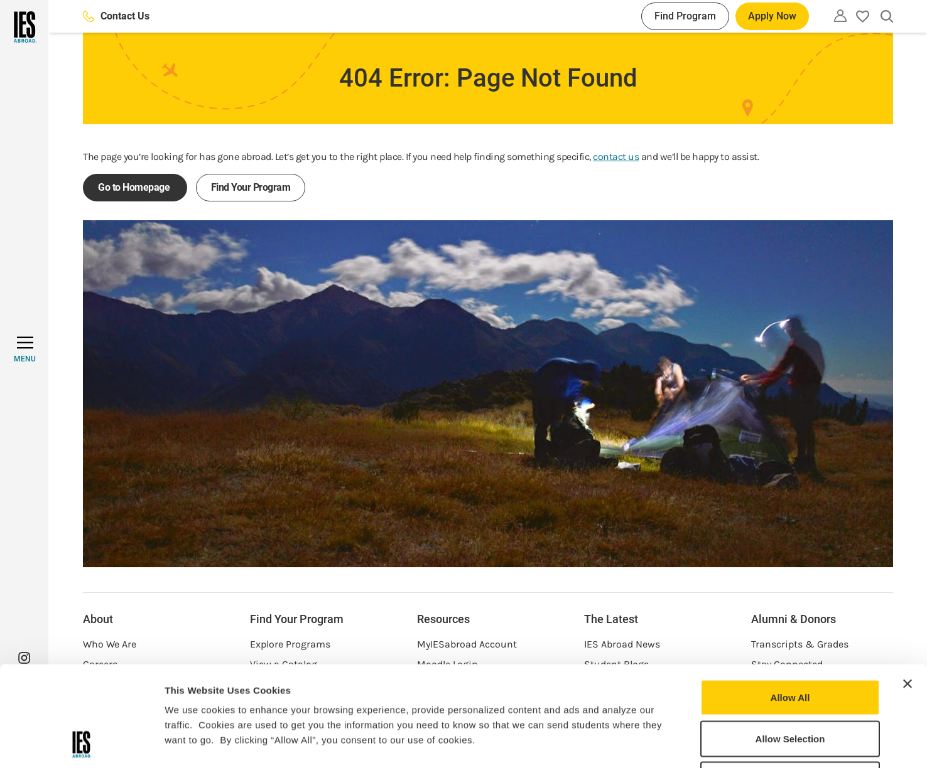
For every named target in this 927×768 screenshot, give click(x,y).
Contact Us (116, 16)
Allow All (790, 603)
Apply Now (772, 16)
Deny (790, 685)
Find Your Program (251, 187)
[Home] (24, 27)
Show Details (660, 743)
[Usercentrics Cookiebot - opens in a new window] (81, 743)
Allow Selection (790, 644)
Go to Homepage (135, 187)
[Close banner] (907, 589)
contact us (616, 157)
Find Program (685, 16)
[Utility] (840, 15)
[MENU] (25, 349)
